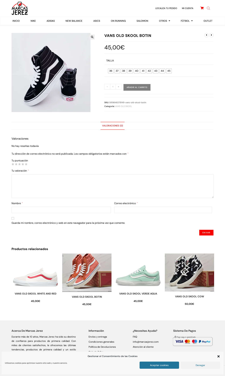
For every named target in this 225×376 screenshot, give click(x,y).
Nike (33, 20)
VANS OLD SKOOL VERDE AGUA (138, 293)
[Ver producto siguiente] (211, 35)
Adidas (51, 20)
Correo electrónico (126, 203)
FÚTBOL (187, 21)
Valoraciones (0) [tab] (112, 125)
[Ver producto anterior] (206, 35)
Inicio (16, 20)
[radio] (110, 71)
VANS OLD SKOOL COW (189, 296)
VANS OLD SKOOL (123, 106)
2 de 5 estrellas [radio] (16, 164)
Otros (164, 21)
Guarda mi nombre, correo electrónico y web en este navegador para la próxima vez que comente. (68, 223)
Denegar (200, 365)
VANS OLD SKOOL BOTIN (87, 296)
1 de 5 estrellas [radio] (13, 164)
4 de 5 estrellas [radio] (22, 164)
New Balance (74, 20)
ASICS (96, 20)
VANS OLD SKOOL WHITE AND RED (35, 293)
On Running (118, 20)
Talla (110, 60)
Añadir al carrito (137, 87)
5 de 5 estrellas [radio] (26, 164)
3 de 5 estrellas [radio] (19, 164)
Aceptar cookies (159, 365)
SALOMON (142, 20)
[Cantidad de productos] (113, 87)
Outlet (208, 20)
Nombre (17, 203)
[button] (218, 356)
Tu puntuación (20, 160)
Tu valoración (20, 170)
